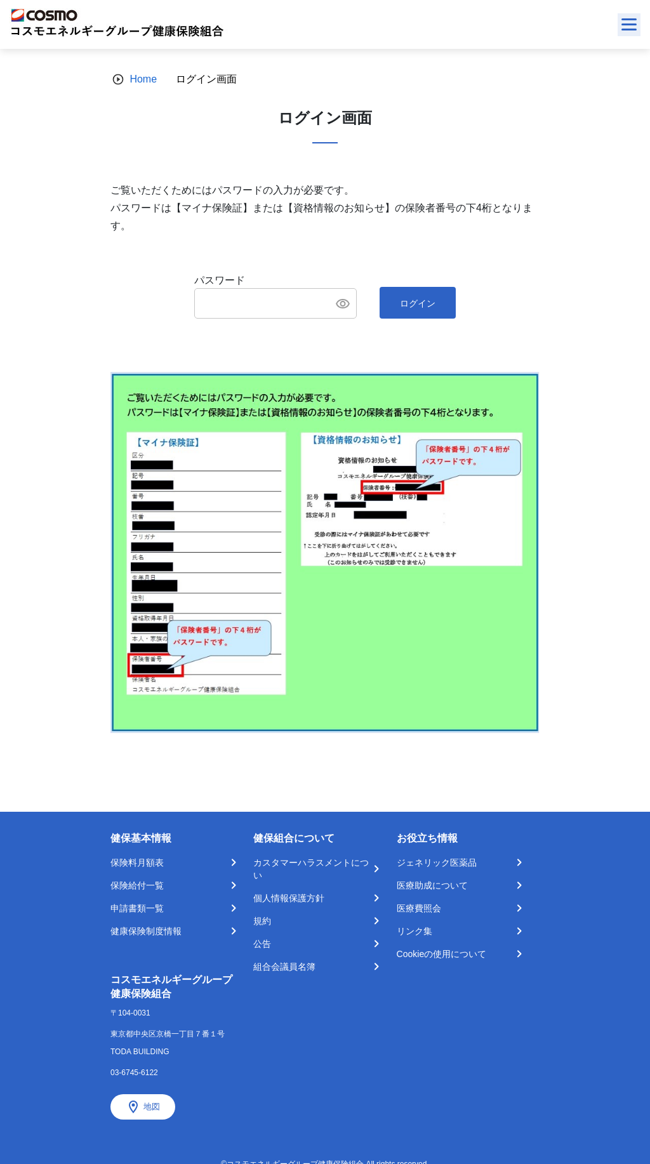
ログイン (417, 303)
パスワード (219, 280)
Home (143, 79)
